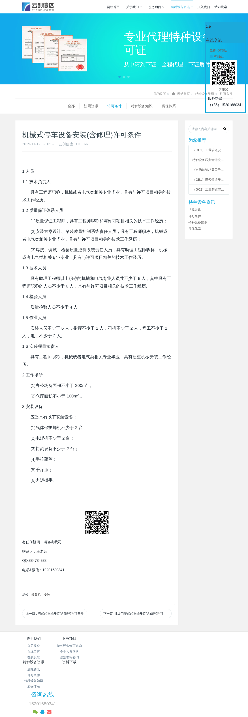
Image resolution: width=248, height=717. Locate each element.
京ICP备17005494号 (166, 675)
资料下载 (142, 638)
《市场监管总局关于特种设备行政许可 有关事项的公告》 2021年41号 (208, 170)
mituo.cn (152, 698)
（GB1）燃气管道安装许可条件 (208, 179)
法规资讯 (39, 106)
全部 (19, 106)
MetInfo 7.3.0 (116, 698)
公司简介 (33, 646)
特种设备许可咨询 (69, 646)
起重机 (36, 595)
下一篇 (136, 613)
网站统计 (124, 686)
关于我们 (134, 7)
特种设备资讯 (182, 7)
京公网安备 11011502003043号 (124, 681)
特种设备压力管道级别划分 (208, 160)
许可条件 (62, 106)
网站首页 (113, 7)
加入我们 (203, 7)
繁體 (124, 706)
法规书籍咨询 (69, 657)
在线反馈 (33, 657)
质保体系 (116, 106)
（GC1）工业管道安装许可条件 (208, 150)
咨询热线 (187, 641)
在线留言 (33, 651)
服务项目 (156, 7)
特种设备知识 (89, 106)
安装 (47, 595)
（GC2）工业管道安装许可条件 (208, 189)
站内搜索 (220, 7)
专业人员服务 (69, 651)
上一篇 (55, 613)
